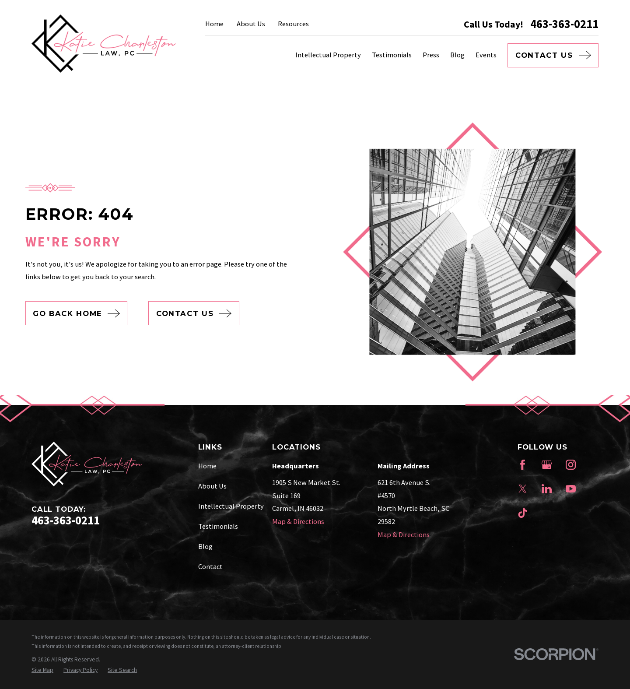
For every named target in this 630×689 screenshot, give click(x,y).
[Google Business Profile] (547, 465)
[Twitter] (523, 489)
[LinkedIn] (547, 489)
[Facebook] (523, 465)
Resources (293, 23)
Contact (210, 566)
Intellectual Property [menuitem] (328, 54)
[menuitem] (42, 670)
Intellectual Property (231, 506)
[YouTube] (571, 489)
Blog (205, 546)
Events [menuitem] (486, 54)
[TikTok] (523, 513)
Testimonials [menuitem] (392, 54)
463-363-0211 (564, 24)
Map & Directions (298, 521)
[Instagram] (571, 465)
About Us (251, 23)
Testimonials (218, 526)
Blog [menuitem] (457, 54)
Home (214, 23)
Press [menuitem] (431, 54)
